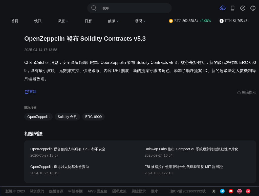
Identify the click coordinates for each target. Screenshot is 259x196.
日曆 (88, 21)
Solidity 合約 (67, 117)
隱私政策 (119, 191)
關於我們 (37, 191)
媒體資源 (56, 191)
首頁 (14, 21)
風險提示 (139, 191)
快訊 (37, 21)
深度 (63, 21)
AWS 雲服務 (97, 191)
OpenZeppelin (38, 117)
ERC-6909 (93, 117)
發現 (140, 21)
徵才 (154, 191)
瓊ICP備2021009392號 (187, 191)
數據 (113, 21)
